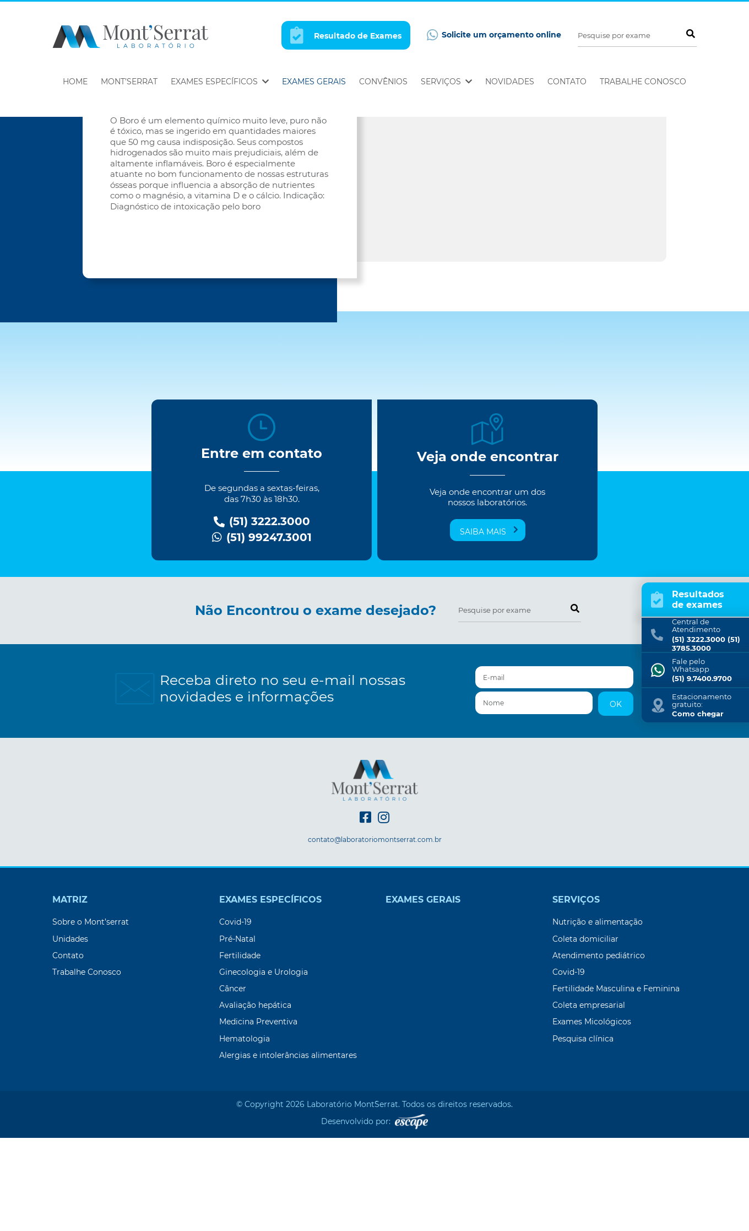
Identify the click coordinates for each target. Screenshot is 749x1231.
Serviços (446, 82)
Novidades (509, 82)
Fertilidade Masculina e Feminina (616, 1082)
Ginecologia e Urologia (263, 1065)
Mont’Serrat (129, 82)
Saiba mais (489, 624)
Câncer (232, 1082)
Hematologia (244, 1132)
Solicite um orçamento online (494, 35)
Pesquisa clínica (583, 1132)
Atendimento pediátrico (598, 1049)
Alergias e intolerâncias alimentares (288, 1148)
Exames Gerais (314, 82)
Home (75, 82)
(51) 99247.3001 (262, 630)
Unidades (70, 1032)
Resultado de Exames (345, 35)
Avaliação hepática (255, 1098)
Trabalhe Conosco (643, 82)
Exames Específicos (220, 82)
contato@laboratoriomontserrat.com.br (375, 933)
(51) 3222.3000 (262, 614)
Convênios (383, 82)
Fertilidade (239, 1049)
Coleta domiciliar (585, 1032)
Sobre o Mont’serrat (90, 1015)
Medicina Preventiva (258, 1115)
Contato (567, 82)
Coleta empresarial (588, 1098)
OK (616, 797)
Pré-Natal (237, 1032)
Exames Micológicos (591, 1115)
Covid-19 (235, 1015)
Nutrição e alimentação (597, 1015)
